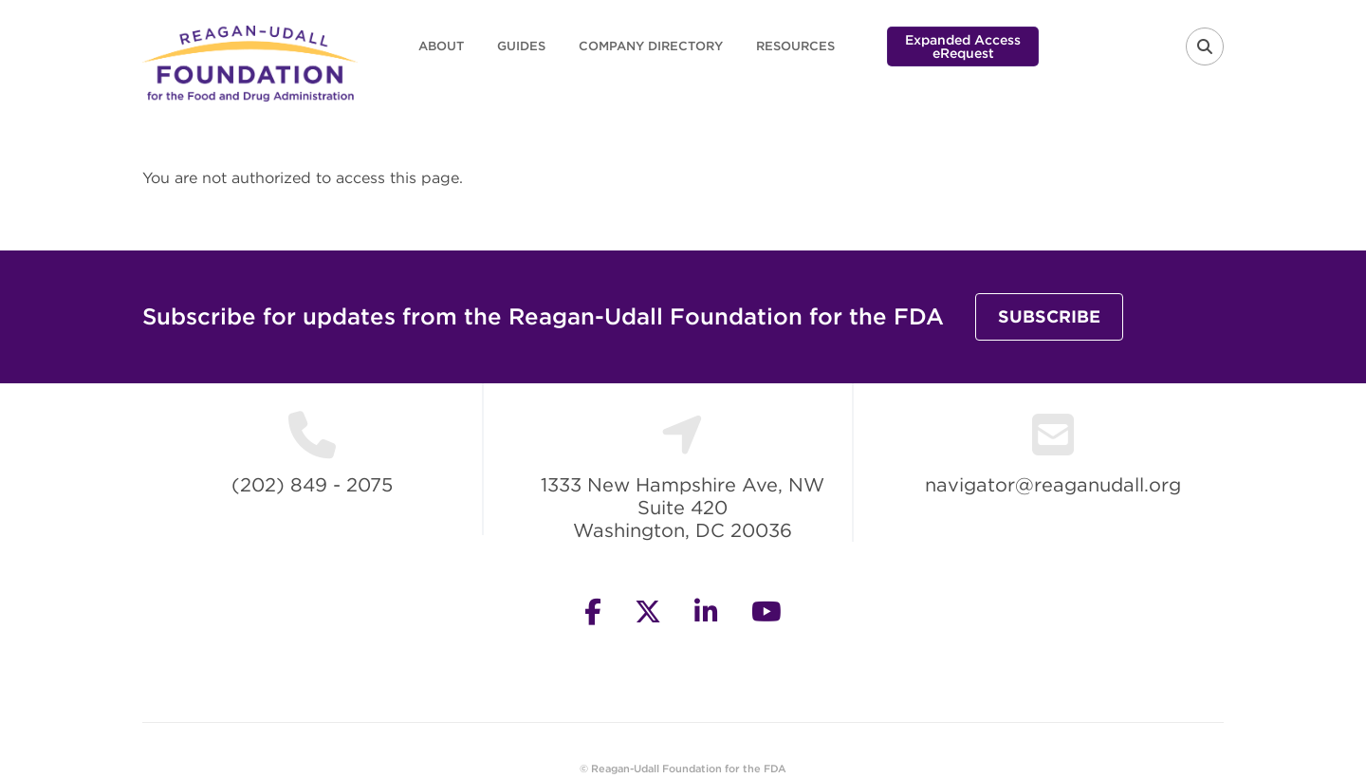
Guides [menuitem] (521, 46)
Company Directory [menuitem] (651, 46)
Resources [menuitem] (795, 46)
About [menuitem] (441, 46)
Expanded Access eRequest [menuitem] (963, 46)
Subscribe (1049, 316)
